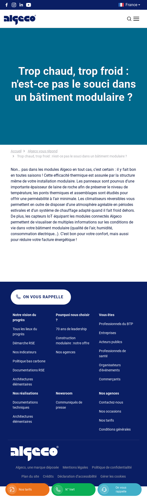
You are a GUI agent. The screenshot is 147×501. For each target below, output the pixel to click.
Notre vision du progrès (24, 317)
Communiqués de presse (69, 404)
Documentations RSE (29, 370)
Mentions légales (75, 467)
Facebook (6, 5)
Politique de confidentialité (112, 467)
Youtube (28, 5)
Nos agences (65, 352)
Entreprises (107, 333)
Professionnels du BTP (116, 324)
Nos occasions (110, 411)
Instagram (14, 5)
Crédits (48, 476)
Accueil (16, 151)
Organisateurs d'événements (110, 367)
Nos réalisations (25, 393)
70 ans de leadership (71, 329)
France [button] (131, 4)
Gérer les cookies (113, 476)
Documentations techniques (25, 404)
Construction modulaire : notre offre (72, 340)
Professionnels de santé (112, 353)
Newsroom (64, 393)
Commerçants (109, 379)
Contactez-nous (111, 402)
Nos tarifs (106, 420)
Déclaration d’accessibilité (77, 476)
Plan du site (30, 476)
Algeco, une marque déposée (37, 467)
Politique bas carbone (29, 361)
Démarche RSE (24, 343)
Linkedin (21, 5)
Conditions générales (115, 429)
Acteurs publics (110, 342)
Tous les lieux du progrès (25, 331)
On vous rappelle (43, 297)
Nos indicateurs (24, 352)
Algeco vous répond (43, 151)
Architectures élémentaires (23, 381)
